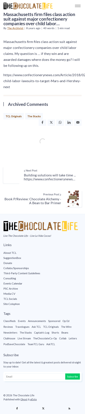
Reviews (8, 326)
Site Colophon (11, 303)
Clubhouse (9, 338)
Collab (62, 338)
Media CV (9, 293)
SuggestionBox (12, 257)
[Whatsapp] (60, 122)
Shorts (55, 332)
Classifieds (9, 320)
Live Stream (24, 338)
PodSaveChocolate (14, 344)
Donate (7, 263)
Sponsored (54, 320)
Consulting (9, 278)
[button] (78, 6)
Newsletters (10, 332)
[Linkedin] (69, 122)
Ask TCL (36, 326)
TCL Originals (14, 116)
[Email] (78, 122)
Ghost (23, 399)
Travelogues (22, 326)
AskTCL (50, 344)
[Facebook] (42, 122)
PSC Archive (10, 288)
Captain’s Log (41, 332)
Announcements (37, 320)
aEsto (33, 399)
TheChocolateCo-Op (45, 338)
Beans (64, 332)
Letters (73, 338)
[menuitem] (42, 252)
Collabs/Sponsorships (16, 268)
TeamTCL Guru (35, 344)
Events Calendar (12, 283)
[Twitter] (51, 122)
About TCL (9, 252)
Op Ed (66, 320)
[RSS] (69, 409)
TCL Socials (10, 298)
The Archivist (15, 28)
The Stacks (34, 116)
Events (22, 320)
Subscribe (72, 376)
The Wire (66, 326)
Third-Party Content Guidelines (21, 273)
